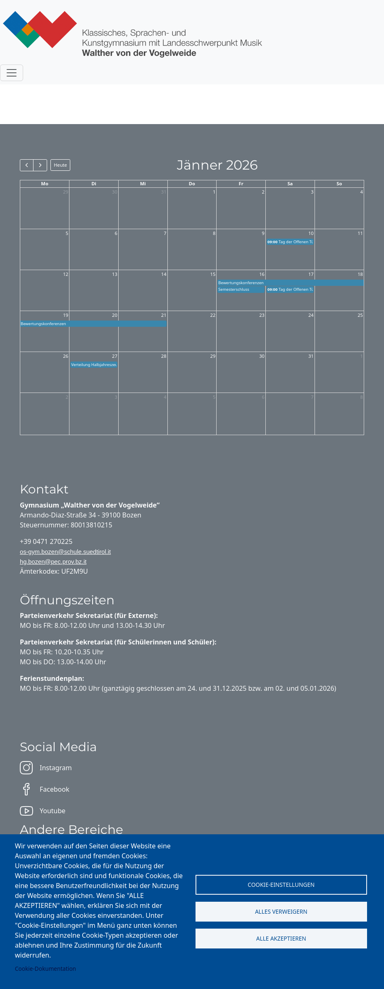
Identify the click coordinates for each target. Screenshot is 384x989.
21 (164, 315)
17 (311, 274)
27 (114, 356)
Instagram (46, 767)
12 (65, 274)
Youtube (42, 810)
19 (65, 315)
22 (213, 315)
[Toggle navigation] (11, 73)
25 (360, 315)
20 (114, 315)
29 (65, 192)
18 (360, 274)
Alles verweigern (281, 911)
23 (262, 315)
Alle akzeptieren (281, 938)
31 (164, 192)
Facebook (44, 789)
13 (114, 274)
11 (360, 233)
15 (213, 274)
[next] (40, 165)
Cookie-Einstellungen (281, 884)
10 (311, 233)
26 (65, 356)
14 (164, 274)
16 (262, 274)
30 (114, 192)
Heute (60, 165)
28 (164, 356)
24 (311, 315)
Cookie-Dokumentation (45, 968)
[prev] (26, 165)
